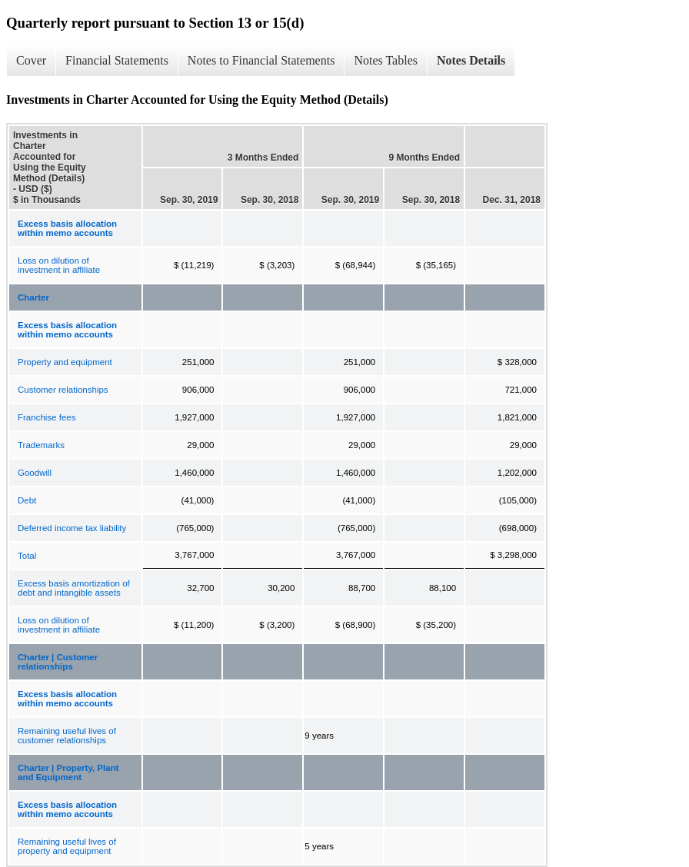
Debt (27, 500)
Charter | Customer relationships (58, 662)
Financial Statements (116, 60)
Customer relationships (63, 389)
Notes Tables (386, 60)
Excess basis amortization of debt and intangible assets (74, 588)
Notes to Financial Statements (261, 60)
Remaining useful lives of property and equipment (67, 846)
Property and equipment (65, 362)
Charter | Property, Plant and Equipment (68, 772)
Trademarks (41, 445)
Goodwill (35, 472)
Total (27, 555)
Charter (33, 297)
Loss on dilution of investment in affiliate (59, 265)
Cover (31, 60)
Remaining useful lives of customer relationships (67, 735)
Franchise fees (46, 417)
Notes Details (471, 60)
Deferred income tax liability (72, 528)
